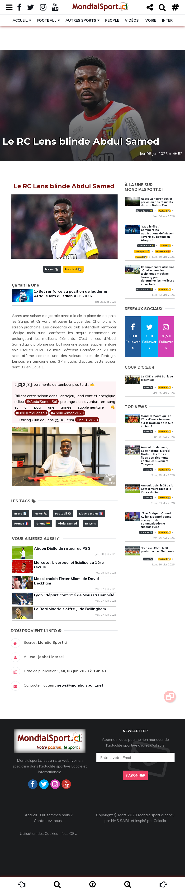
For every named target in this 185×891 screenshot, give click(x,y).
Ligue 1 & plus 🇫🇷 (91, 513)
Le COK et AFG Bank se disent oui (157, 378)
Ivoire (150, 20)
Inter (167, 20)
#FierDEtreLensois (31, 413)
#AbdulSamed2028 (67, 413)
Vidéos (132, 20)
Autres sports (81, 20)
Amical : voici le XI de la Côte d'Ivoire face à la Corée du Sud (157, 489)
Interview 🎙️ (146, 532)
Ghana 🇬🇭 (43, 523)
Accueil (20, 20)
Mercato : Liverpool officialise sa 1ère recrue (69, 564)
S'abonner (135, 775)
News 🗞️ (51, 269)
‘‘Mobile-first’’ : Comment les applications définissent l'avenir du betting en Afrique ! (157, 233)
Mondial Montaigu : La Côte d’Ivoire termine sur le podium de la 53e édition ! (157, 421)
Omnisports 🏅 (142, 251)
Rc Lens (90, 523)
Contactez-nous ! (48, 820)
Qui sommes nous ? (56, 814)
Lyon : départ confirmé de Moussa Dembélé (74, 595)
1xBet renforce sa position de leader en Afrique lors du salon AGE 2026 (71, 293)
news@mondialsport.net (80, 685)
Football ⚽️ (73, 269)
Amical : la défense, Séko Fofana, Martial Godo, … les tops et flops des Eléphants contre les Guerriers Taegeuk (155, 455)
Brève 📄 (20, 513)
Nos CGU (69, 833)
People (112, 20)
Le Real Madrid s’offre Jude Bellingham (70, 608)
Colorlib (160, 820)
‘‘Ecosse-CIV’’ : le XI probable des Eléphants (157, 549)
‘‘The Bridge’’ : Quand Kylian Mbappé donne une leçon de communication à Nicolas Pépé (156, 520)
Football (47, 20)
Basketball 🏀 (163, 251)
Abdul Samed (67, 523)
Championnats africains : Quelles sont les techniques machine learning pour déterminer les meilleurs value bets (157, 275)
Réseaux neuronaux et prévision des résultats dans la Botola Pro (157, 202)
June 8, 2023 (87, 419)
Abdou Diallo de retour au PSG (62, 548)
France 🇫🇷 (21, 523)
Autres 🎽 (165, 245)
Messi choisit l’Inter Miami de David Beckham (66, 580)
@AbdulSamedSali (41, 401)
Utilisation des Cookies (39, 833)
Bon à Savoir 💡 (144, 211)
